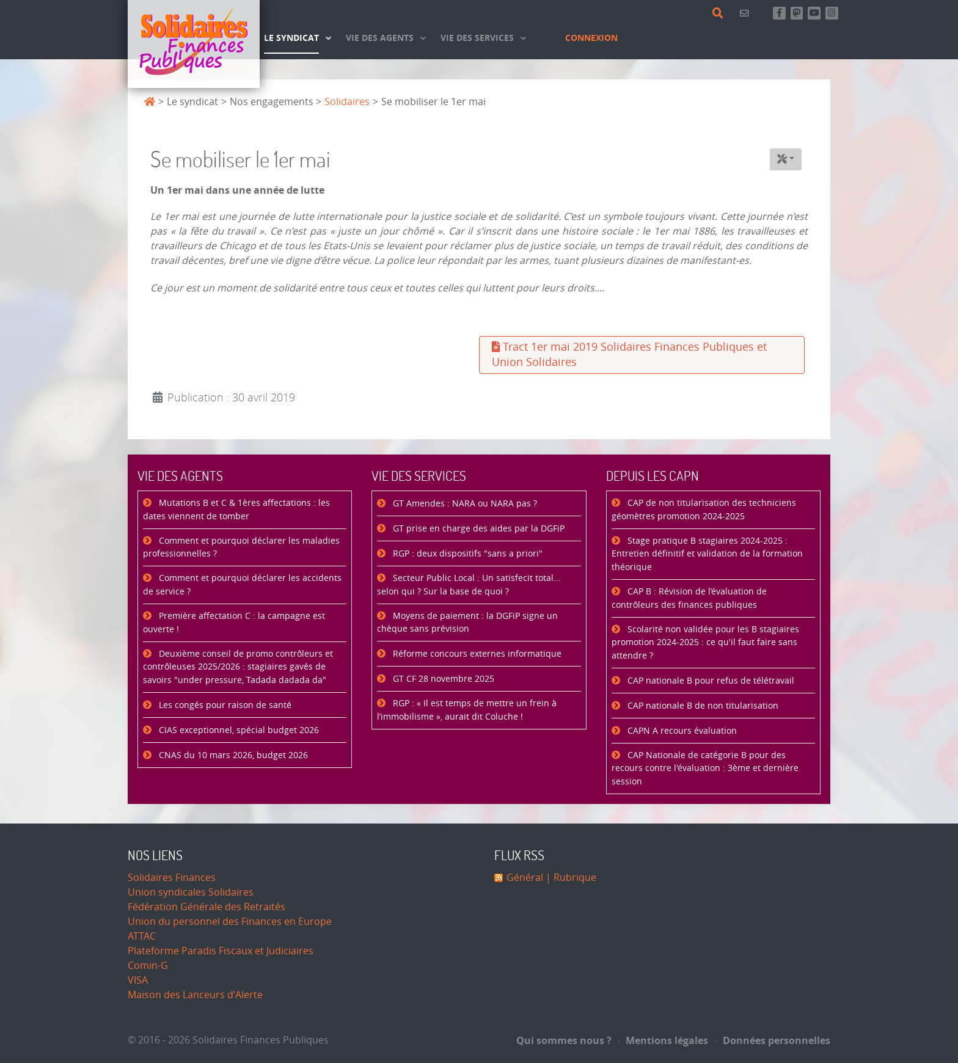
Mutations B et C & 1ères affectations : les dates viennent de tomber (236, 510)
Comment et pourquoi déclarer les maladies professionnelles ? (241, 548)
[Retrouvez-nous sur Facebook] (779, 13)
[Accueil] (194, 44)
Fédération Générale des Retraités (206, 907)
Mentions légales (663, 1040)
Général (524, 877)
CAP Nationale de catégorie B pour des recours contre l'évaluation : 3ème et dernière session (705, 768)
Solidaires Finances (172, 877)
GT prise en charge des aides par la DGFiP (477, 529)
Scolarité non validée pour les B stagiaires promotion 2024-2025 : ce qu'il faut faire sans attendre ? (705, 642)
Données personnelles (772, 1040)
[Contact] (746, 13)
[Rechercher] (720, 13)
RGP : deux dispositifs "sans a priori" (466, 554)
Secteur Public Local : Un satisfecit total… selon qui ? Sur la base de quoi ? (468, 585)
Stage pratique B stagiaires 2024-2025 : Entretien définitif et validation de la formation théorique (707, 554)
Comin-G (148, 965)
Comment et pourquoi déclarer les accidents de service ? (242, 585)
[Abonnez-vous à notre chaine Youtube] (814, 13)
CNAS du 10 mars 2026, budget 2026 (232, 755)
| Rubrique (569, 877)
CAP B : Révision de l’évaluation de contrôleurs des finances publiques (689, 598)
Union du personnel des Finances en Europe (230, 921)
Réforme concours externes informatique (475, 654)
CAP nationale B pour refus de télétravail (709, 681)
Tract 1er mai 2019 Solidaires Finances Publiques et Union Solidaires (629, 355)
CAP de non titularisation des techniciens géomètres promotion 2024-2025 (704, 510)
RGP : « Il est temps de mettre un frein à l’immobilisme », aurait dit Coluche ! (467, 710)
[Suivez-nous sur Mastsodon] (797, 13)
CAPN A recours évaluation (681, 731)
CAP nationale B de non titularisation (701, 706)
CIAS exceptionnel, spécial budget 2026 (237, 730)
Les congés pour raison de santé (223, 705)
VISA (138, 980)
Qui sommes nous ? (564, 1040)
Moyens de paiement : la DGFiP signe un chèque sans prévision (467, 623)
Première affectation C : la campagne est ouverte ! (234, 623)
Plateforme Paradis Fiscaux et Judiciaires (220, 951)
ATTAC (142, 936)
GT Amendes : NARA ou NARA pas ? (463, 504)
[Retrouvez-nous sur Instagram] (831, 13)
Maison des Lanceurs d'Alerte (195, 995)
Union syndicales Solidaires (191, 892)
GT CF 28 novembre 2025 (442, 679)
